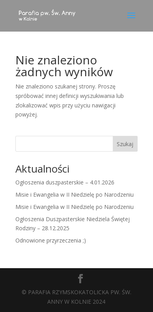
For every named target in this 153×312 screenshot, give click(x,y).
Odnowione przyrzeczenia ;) (50, 240)
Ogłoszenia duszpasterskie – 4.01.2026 (64, 182)
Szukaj (125, 144)
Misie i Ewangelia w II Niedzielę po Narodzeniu (74, 194)
